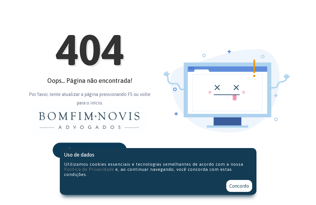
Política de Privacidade (89, 169)
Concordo (239, 185)
